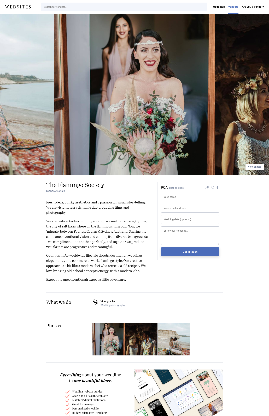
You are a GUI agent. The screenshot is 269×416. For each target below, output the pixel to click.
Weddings (219, 6)
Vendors (233, 6)
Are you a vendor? (253, 6)
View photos (254, 166)
